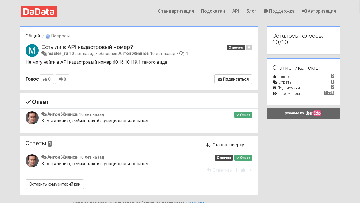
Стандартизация (176, 11)
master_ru (57, 53)
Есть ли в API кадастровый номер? (87, 47)
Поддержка (279, 11)
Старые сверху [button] (227, 144)
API (235, 11)
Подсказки (213, 11)
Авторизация (319, 11)
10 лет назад (91, 114)
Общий (33, 36)
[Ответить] (219, 170)
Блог (251, 11)
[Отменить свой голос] (250, 170)
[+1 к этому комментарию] (243, 170)
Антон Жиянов (133, 53)
